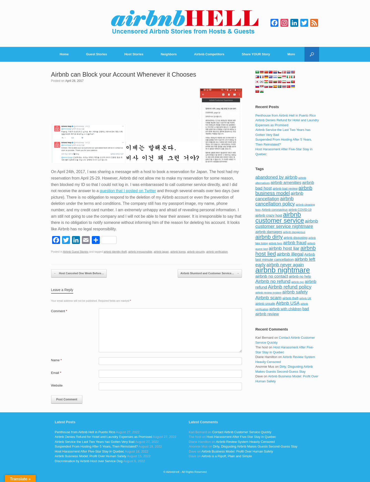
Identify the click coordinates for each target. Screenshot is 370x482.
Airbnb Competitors (209, 54)
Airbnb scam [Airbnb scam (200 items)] (268, 297)
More (291, 54)
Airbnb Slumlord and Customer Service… (209, 273)
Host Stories (133, 54)
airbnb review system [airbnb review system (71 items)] (268, 292)
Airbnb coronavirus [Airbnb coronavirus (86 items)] (275, 209)
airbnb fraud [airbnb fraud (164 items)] (294, 242)
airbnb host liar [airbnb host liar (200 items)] (284, 248)
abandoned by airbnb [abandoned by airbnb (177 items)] (276, 177)
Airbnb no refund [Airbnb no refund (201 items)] (272, 281)
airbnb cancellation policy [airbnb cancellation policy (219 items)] (275, 201)
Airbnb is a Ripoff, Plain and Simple (227, 456)
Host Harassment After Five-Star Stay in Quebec (89, 451)
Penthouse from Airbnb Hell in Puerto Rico (285, 115)
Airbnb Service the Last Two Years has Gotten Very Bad (95, 442)
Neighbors (169, 54)
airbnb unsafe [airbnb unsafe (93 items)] (265, 303)
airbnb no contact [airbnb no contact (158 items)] (271, 276)
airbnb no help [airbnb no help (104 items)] (300, 276)
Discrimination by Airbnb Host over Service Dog (89, 461)
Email (56, 373)
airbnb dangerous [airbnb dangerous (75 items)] (294, 232)
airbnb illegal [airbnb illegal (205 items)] (290, 254)
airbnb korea (177, 251)
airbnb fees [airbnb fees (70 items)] (275, 243)
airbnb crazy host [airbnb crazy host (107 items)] (268, 215)
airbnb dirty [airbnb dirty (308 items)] (269, 237)
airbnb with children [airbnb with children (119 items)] (285, 309)
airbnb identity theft (115, 251)
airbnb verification (217, 251)
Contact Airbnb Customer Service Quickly (241, 432)
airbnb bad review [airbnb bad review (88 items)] (285, 188)
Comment (59, 311)
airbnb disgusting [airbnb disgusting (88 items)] (296, 238)
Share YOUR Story (256, 54)
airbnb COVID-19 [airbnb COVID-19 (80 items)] (300, 209)
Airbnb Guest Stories (75, 251)
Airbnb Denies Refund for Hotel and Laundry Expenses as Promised (103, 437)
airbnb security (196, 251)
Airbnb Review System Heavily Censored (245, 442)
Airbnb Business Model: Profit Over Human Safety (90, 456)
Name (56, 360)
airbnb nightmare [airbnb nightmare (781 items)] (282, 270)
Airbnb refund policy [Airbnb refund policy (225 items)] (289, 287)
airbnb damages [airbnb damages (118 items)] (268, 232)
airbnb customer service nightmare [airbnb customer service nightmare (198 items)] (286, 223)
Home (64, 54)
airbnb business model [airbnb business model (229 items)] (283, 190)
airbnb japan (161, 251)
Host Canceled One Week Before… (79, 273)
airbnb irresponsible (140, 251)
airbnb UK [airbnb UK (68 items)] (305, 298)
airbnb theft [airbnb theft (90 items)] (290, 298)
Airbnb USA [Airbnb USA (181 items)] (288, 303)
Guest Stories (96, 54)
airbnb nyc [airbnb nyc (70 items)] (297, 281)
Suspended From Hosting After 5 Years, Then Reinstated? (96, 446)
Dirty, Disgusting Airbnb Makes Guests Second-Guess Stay (255, 446)
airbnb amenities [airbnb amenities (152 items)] (286, 182)
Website (57, 385)
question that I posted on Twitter (128, 191)
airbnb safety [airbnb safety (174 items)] (295, 292)
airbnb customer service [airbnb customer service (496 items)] (279, 217)
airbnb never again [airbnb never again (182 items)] (285, 264)
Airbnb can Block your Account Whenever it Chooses (123, 74)
